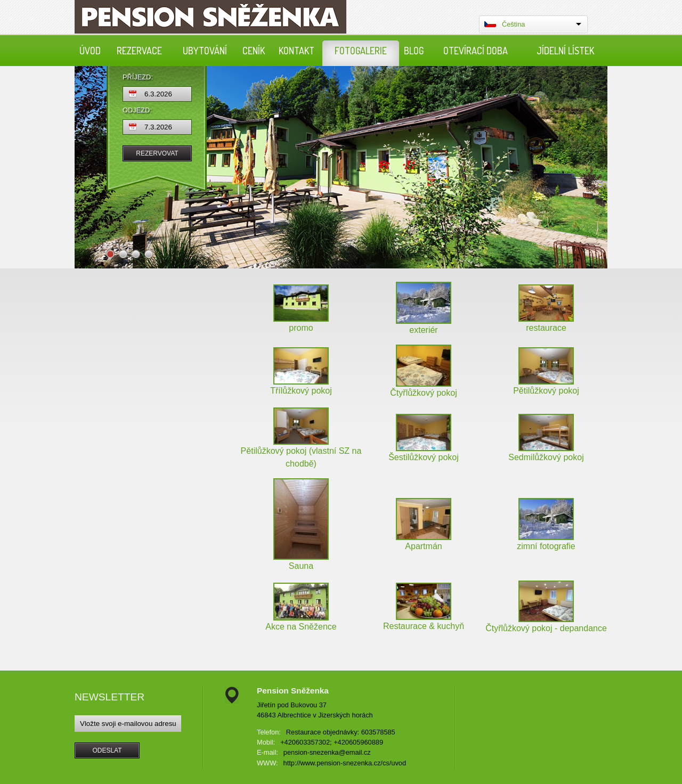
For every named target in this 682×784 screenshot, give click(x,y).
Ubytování (205, 50)
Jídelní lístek (565, 50)
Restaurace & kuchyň (423, 626)
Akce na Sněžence (300, 626)
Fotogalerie (361, 50)
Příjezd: (138, 77)
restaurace (546, 327)
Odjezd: (137, 110)
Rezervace (139, 50)
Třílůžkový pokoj (301, 390)
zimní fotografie (546, 546)
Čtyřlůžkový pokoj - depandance (546, 628)
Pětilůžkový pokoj (546, 390)
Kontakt (296, 50)
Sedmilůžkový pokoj (545, 457)
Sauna (301, 565)
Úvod (90, 50)
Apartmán (423, 546)
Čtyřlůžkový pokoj (423, 392)
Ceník (253, 50)
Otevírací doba (475, 50)
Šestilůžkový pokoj (423, 457)
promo (301, 327)
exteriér (423, 329)
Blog (414, 50)
